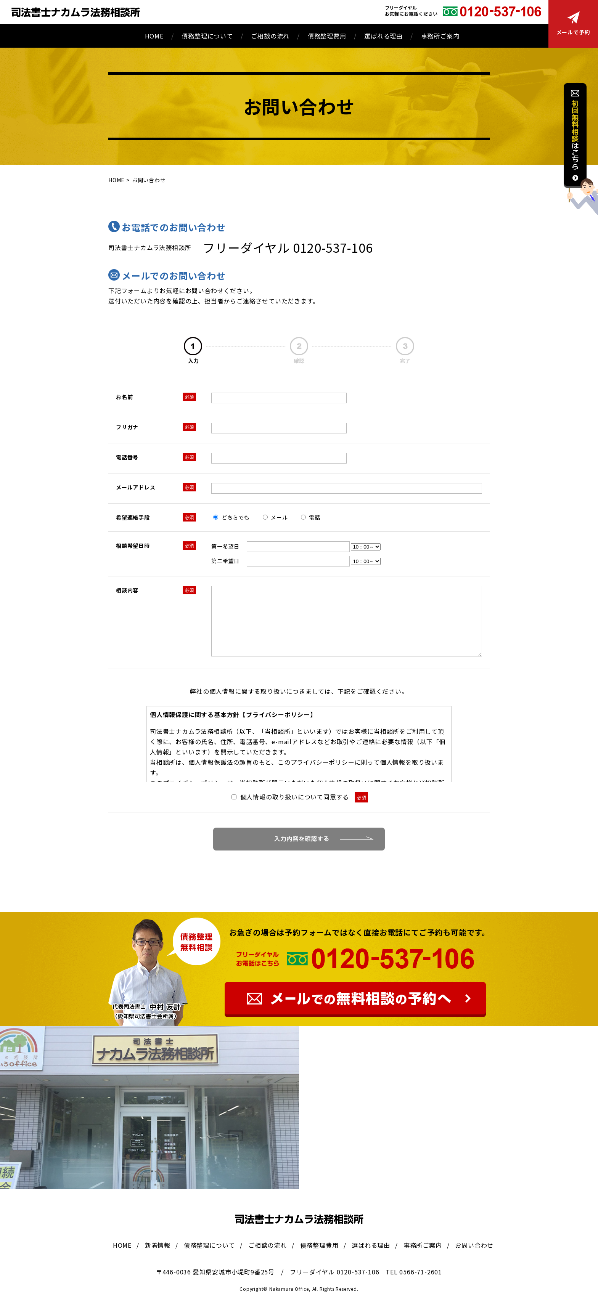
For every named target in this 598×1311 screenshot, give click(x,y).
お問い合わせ (474, 1245)
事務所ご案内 (440, 35)
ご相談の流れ (270, 35)
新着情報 (157, 1245)
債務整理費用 (327, 35)
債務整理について (207, 35)
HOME (154, 35)
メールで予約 (573, 23)
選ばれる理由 (383, 35)
